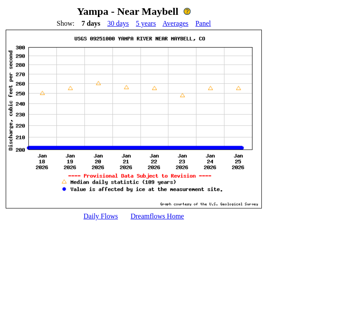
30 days (118, 23)
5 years (146, 23)
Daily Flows (100, 216)
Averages (175, 23)
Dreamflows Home (157, 216)
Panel (203, 23)
